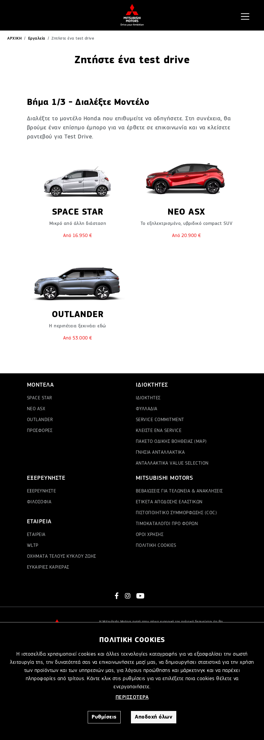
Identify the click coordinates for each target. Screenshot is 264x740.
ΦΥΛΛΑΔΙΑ (147, 409)
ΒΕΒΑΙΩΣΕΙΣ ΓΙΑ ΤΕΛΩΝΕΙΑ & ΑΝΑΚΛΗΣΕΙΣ (179, 491)
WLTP (32, 545)
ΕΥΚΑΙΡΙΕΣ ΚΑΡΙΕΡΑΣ (48, 567)
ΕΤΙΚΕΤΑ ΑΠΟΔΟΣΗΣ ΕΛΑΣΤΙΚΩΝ (169, 502)
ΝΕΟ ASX (36, 409)
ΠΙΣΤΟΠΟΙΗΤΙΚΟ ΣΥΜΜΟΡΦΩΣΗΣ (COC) (176, 513)
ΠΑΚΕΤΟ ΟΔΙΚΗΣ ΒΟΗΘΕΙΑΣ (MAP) (171, 441)
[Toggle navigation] (245, 16)
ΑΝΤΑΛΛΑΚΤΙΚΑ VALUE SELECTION (172, 463)
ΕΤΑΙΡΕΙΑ (36, 534)
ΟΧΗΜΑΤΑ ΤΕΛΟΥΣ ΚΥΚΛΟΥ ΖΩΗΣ (61, 556)
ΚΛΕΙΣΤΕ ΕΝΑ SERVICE (159, 430)
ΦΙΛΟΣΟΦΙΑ (39, 502)
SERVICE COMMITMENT (160, 419)
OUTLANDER (40, 419)
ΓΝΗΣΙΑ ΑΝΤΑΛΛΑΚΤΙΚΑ (160, 452)
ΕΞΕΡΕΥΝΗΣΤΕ (41, 491)
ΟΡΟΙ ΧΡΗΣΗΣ (150, 534)
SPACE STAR (39, 398)
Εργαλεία (36, 38)
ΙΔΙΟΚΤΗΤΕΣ (148, 398)
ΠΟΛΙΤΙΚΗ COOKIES (156, 545)
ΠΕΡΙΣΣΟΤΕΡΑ (132, 697)
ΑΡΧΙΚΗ (14, 38)
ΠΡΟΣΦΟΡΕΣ (40, 430)
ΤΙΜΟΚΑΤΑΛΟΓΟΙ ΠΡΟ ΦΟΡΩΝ (167, 523)
